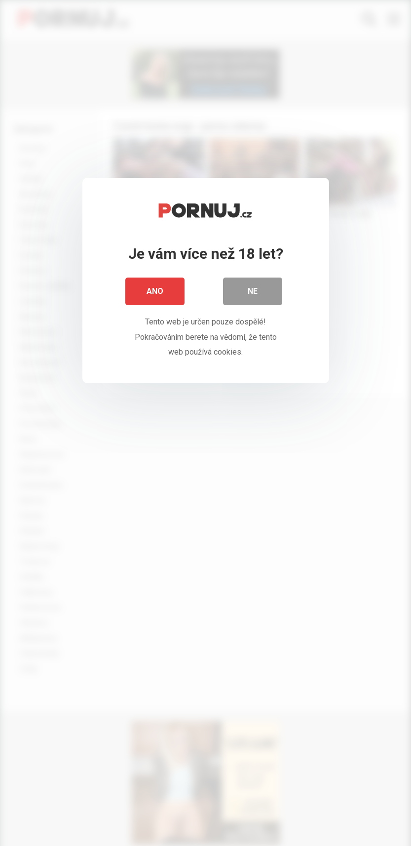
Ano (155, 291)
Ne (253, 291)
